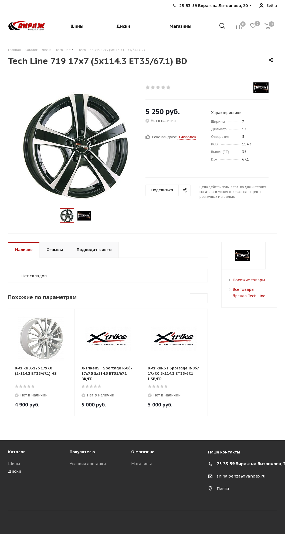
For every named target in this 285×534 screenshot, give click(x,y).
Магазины (141, 463)
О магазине (142, 451)
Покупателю (82, 451)
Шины (14, 463)
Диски (14, 471)
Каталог (16, 451)
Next (203, 298)
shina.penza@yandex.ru (241, 476)
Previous (194, 298)
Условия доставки (88, 463)
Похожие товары (249, 280)
